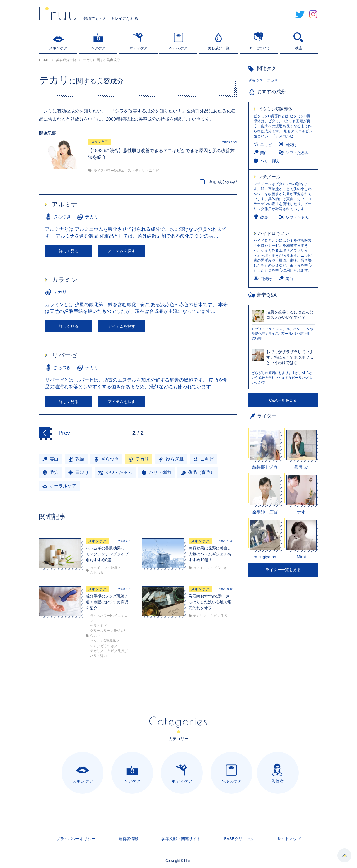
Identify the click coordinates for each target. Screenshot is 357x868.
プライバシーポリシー (75, 838)
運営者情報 (128, 838)
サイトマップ (289, 838)
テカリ (272, 80)
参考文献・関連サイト (181, 838)
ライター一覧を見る (283, 569)
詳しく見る (68, 251)
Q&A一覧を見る (283, 400)
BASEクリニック (239, 838)
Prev (64, 433)
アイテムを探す (121, 251)
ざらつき (255, 80)
